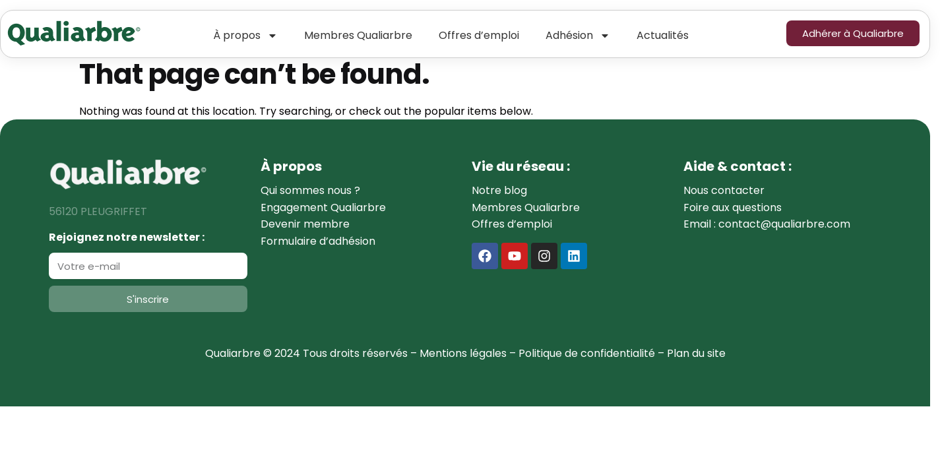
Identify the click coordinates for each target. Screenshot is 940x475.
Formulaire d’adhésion (318, 241)
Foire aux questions (732, 207)
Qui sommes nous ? (310, 190)
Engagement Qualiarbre (323, 207)
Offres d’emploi (479, 35)
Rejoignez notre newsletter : (126, 237)
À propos (245, 36)
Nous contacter (724, 190)
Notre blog (499, 190)
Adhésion (578, 36)
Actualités (663, 35)
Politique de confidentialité (586, 353)
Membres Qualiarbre (358, 35)
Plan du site (696, 353)
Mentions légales (463, 353)
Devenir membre (305, 224)
